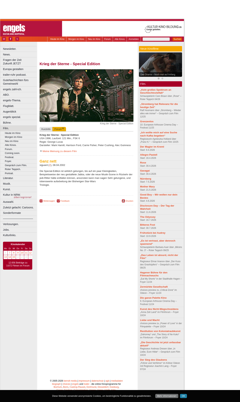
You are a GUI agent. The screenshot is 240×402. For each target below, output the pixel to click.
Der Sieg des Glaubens (153, 359)
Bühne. (7, 122)
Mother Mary (147, 186)
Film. (6, 128)
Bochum (58, 387)
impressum (84, 381)
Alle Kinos (120, 39)
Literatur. (8, 178)
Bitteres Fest (147, 224)
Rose (143, 162)
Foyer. (8, 161)
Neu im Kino (94, 39)
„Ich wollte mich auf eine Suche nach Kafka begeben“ (158, 134)
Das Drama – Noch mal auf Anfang (157, 74)
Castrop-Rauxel (77, 387)
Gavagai (145, 170)
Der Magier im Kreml (152, 146)
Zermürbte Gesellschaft (154, 286)
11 (26, 252)
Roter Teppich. (13, 169)
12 (30, 252)
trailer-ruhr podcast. (14, 74)
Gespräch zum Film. (16, 165)
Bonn (65, 387)
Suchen (177, 39)
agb (107, 381)
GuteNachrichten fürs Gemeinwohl (15, 82)
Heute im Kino (57, 39)
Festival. (9, 157)
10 (22, 252)
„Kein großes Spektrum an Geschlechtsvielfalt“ (155, 91)
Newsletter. (9, 48)
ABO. (6, 94)
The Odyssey (147, 217)
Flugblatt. (8, 105)
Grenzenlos (147, 121)
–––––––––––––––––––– (18, 218)
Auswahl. (8, 201)
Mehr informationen (166, 396)
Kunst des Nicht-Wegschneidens (159, 309)
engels (75, 384)
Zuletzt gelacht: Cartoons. (18, 207)
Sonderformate (12, 212)
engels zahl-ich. (12, 89)
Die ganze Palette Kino (153, 297)
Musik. (7, 183)
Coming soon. (12, 153)
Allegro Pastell (148, 154)
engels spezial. (12, 117)
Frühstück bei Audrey (152, 232)
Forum (107, 39)
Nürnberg (145, 178)
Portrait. (9, 173)
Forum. (9, 149)
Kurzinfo (45, 129)
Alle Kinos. (10, 145)
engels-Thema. (12, 100)
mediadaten (117, 381)
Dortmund (91, 387)
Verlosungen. (11, 224)
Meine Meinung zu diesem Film (60, 151)
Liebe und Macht (150, 320)
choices (66, 384)
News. (6, 54)
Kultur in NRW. (12, 194)
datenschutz (98, 381)
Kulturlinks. (9, 235)
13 (5, 257)
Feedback (65, 201)
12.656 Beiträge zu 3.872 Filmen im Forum (17, 264)
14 (9, 257)
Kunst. (7, 189)
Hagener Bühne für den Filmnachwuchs (153, 274)
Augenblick (9, 111)
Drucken (129, 201)
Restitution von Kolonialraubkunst (160, 331)
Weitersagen (49, 201)
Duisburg (114, 387)
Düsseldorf (103, 387)
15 (14, 257)
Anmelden (134, 39)
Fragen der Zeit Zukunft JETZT (20, 61)
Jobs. (6, 229)
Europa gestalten (13, 69)
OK (183, 396)
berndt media (70, 381)
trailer (86, 384)
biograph (56, 384)
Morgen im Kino (76, 39)
